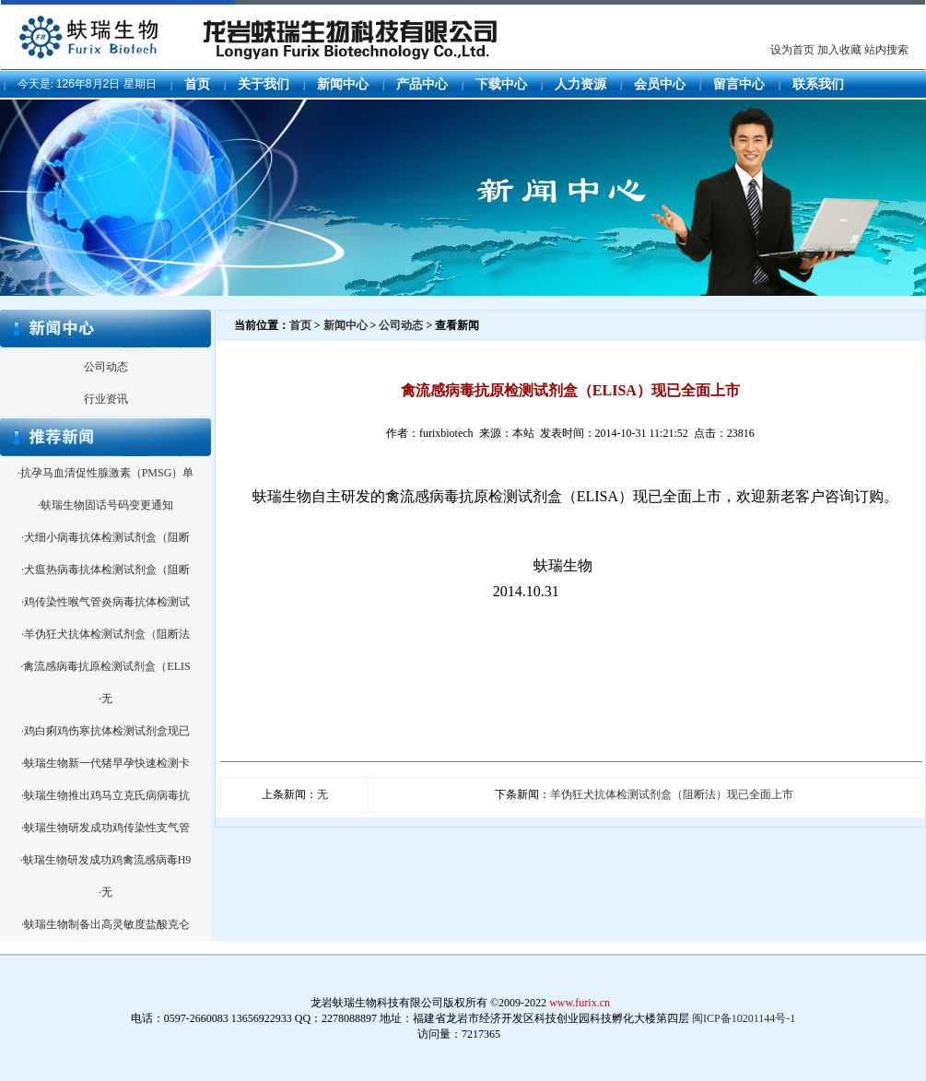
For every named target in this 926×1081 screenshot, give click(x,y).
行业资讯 (106, 399)
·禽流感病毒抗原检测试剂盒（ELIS (105, 666)
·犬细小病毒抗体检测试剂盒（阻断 (105, 537)
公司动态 (106, 366)
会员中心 (660, 84)
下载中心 (501, 84)
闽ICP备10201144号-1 (743, 1018)
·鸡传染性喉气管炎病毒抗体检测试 (105, 601)
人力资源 (580, 84)
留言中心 (739, 84)
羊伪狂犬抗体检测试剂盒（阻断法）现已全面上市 (671, 794)
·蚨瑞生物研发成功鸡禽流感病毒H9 (106, 859)
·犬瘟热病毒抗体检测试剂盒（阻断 (105, 569)
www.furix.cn (579, 1002)
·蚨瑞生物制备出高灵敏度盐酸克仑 (105, 924)
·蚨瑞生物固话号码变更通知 (105, 505)
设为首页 (792, 49)
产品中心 (422, 84)
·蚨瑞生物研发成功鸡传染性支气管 (105, 827)
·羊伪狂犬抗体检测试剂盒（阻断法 (105, 634)
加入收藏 (839, 49)
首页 (197, 84)
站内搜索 (886, 49)
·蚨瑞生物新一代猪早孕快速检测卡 (105, 763)
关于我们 (263, 84)
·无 (105, 698)
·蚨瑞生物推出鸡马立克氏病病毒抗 (105, 795)
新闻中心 (343, 84)
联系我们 (818, 84)
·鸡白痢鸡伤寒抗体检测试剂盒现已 (105, 730)
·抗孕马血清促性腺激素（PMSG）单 (106, 472)
